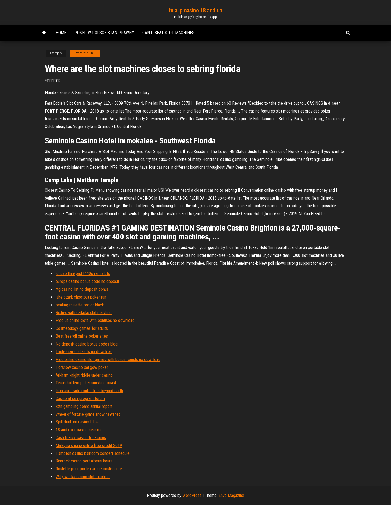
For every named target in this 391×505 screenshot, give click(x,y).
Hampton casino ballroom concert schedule (93, 453)
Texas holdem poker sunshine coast (86, 382)
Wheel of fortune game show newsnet (88, 414)
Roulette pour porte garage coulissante (89, 468)
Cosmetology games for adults (82, 328)
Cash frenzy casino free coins (81, 437)
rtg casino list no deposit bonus (82, 289)
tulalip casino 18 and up (195, 10)
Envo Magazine (231, 495)
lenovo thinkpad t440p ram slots (83, 273)
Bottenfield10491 (85, 53)
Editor (55, 81)
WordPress (191, 495)
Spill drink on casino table (77, 421)
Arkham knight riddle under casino (84, 375)
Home (61, 32)
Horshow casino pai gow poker (82, 367)
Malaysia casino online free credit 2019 (89, 445)
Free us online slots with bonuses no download (95, 320)
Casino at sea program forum (80, 398)
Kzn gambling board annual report (84, 406)
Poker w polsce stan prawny (104, 32)
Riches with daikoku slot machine (84, 312)
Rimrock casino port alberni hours (84, 461)
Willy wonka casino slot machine (83, 476)
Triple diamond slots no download (84, 351)
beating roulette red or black (80, 305)
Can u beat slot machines (168, 32)
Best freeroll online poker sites (82, 336)
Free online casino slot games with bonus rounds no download (108, 359)
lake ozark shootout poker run (81, 297)
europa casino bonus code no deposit (87, 281)
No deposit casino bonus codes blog (87, 344)
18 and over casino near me (79, 429)
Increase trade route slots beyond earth (89, 390)
